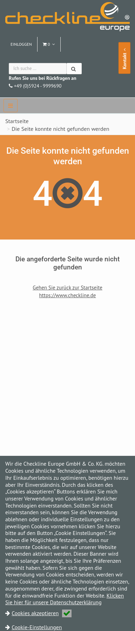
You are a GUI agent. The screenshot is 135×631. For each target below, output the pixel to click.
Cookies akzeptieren (42, 613)
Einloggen (21, 44)
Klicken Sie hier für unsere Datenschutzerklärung (64, 599)
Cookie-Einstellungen (37, 627)
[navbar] (11, 105)
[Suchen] (74, 68)
